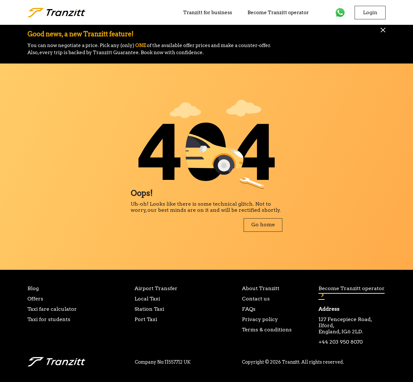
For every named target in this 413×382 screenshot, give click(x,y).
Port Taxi (146, 319)
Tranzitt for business (207, 12)
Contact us (256, 299)
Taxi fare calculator (52, 309)
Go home (263, 224)
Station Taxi (149, 309)
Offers (35, 299)
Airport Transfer (156, 288)
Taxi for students (48, 319)
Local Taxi (147, 299)
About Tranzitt (260, 288)
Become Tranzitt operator (278, 12)
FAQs (249, 309)
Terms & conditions (267, 330)
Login (370, 12)
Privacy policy (260, 319)
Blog (33, 288)
